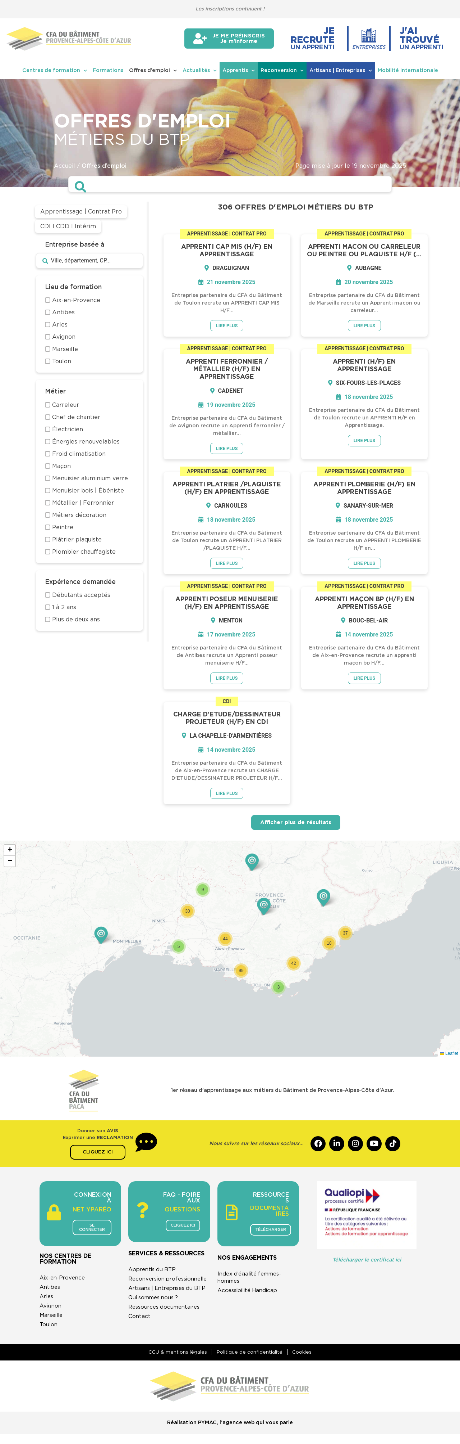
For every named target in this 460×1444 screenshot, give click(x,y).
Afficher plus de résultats (295, 825)
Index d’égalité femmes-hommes (252, 1280)
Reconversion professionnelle (150, 1285)
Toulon (49, 1332)
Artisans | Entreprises (340, 70)
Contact (139, 1334)
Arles (47, 1304)
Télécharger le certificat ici (366, 1262)
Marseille (52, 1323)
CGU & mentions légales (174, 1361)
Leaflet (449, 1055)
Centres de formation (54, 70)
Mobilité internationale (408, 70)
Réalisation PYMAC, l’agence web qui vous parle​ (230, 1433)
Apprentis (238, 70)
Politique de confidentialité (250, 1361)
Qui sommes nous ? (156, 1315)
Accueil (64, 166)
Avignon (51, 1313)
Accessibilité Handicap (250, 1293)
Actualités (200, 70)
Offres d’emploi (153, 70)
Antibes (51, 1294)
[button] (101, 938)
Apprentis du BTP (154, 1273)
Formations (108, 70)
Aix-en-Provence (64, 1285)
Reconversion (282, 70)
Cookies (305, 1361)
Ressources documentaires (167, 1324)
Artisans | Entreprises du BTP (163, 1302)
